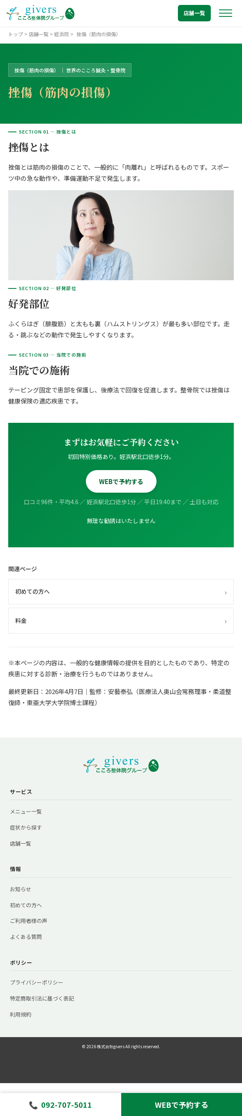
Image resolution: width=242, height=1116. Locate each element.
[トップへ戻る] (40, 13)
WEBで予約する (121, 481)
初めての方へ (121, 591)
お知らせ (20, 889)
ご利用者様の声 (28, 921)
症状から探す (26, 827)
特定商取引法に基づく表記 (42, 998)
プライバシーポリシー (36, 982)
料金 (121, 620)
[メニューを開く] (225, 13)
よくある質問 (26, 937)
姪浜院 (61, 33)
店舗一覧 (194, 13)
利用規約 (20, 1014)
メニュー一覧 (26, 811)
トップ (15, 33)
